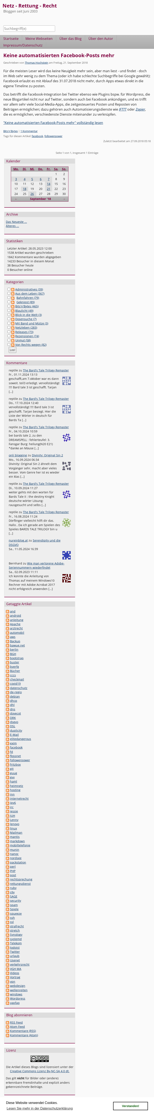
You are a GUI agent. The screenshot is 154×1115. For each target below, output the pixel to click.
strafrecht (17, 926)
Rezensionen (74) (27, 336)
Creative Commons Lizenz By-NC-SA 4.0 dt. (39, 1071)
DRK (13, 718)
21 (48, 189)
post (13, 875)
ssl (12, 922)
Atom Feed (17, 1027)
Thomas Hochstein (36, 62)
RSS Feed (16, 1022)
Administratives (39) (29, 289)
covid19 (15, 684)
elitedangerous (20, 739)
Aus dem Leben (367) (29, 293)
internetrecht (19, 799)
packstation (18, 862)
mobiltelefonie (20, 845)
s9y (12, 892)
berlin (14, 650)
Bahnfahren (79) (27, 298)
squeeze (16, 913)
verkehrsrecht (19, 964)
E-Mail (14, 735)
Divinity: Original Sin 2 (47, 455)
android (15, 615)
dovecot (15, 713)
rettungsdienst (20, 884)
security (15, 901)
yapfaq (15, 1003)
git (12, 769)
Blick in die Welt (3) (28, 315)
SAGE (13, 896)
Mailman (16, 833)
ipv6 (13, 803)
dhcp (13, 701)
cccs (13, 675)
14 (48, 184)
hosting (15, 790)
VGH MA (15, 969)
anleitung (16, 620)
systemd (16, 939)
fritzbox (15, 764)
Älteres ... (12, 226)
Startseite (11, 38)
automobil (17, 633)
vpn (12, 982)
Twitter (15, 952)
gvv (12, 777)
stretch (15, 930)
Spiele (14, 909)
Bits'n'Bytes (10, 131)
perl (13, 867)
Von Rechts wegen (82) (31, 345)
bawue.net (17, 645)
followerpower (53, 136)
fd (11, 752)
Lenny (14, 820)
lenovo (14, 824)
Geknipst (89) (25, 302)
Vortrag (15, 977)
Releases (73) (24, 332)
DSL (12, 726)
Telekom (16, 943)
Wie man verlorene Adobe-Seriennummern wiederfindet (36, 565)
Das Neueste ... (16, 222)
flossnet (15, 756)
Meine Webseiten (39, 38)
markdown (17, 841)
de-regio (16, 692)
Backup (15, 641)
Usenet (15, 960)
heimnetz (16, 786)
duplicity (16, 730)
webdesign (17, 986)
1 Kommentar (29, 131)
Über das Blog (70, 38)
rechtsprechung (21, 879)
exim (13, 743)
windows (16, 994)
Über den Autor (100, 38)
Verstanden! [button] (130, 1106)
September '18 (40, 199)
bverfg (14, 667)
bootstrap (17, 658)
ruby (13, 888)
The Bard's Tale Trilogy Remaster (46, 370)
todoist (15, 948)
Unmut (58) (23, 340)
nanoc (14, 854)
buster (14, 662)
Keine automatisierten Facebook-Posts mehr (58, 55)
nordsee (15, 858)
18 (24, 189)
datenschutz (18, 688)
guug (13, 773)
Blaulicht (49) (24, 311)
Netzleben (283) (26, 328)
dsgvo (14, 722)
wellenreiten (19, 990)
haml (13, 781)
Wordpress (17, 998)
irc (12, 807)
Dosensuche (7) (26, 319)
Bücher (15, 671)
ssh (12, 918)
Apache (15, 624)
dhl (12, 705)
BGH (13, 654)
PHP (12, 871)
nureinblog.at (18, 540)
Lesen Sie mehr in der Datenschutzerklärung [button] (40, 1108)
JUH (12, 816)
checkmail (17, 679)
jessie (14, 811)
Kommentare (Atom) (24, 1035)
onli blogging (18, 455)
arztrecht (16, 628)
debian (15, 696)
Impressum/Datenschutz (23, 45)
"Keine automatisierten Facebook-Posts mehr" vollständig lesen (53, 122)
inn (12, 794)
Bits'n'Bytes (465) (27, 306)
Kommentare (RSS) (23, 1031)
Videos (14, 973)
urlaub (14, 956)
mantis (15, 837)
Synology (16, 935)
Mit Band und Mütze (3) (31, 323)
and (12, 611)
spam (14, 905)
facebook (37, 136)
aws (12, 637)
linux (13, 828)
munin (14, 850)
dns (12, 709)
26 (32, 194)
